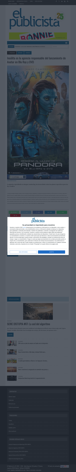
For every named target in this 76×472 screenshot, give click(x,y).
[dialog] (38, 236)
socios (24, 227)
